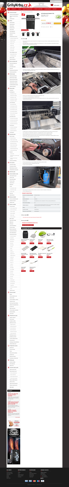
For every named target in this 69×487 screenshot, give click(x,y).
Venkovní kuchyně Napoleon (14, 14)
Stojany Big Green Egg (13, 146)
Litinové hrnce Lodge (13, 189)
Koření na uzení (12, 290)
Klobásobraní (48, 9)
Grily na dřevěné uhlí (13, 61)
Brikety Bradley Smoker (13, 54)
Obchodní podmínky (9, 472)
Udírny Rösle (12, 29)
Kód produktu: (43, 15)
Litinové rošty (12, 177)
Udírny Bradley (12, 22)
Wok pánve (11, 184)
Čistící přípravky (12, 363)
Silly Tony (11, 278)
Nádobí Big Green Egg (13, 143)
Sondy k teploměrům (13, 333)
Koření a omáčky (13, 204)
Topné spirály (12, 50)
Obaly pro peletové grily (13, 385)
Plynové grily (12, 88)
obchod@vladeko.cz (45, 476)
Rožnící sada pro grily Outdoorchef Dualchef (50, 240)
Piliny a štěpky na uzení (13, 52)
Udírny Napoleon (12, 31)
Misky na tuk (12, 365)
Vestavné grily (12, 18)
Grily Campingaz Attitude (13, 111)
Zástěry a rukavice (12, 317)
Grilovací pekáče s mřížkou (14, 299)
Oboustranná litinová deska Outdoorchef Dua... (33, 254)
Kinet (41, 484)
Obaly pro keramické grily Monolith (13, 158)
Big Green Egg (12, 136)
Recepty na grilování (27, 9)
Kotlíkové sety (12, 202)
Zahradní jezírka (31, 474)
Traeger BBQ (12, 285)
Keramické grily (12, 134)
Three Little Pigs (12, 283)
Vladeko (30, 472)
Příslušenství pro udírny (13, 36)
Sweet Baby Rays (12, 281)
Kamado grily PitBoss (13, 160)
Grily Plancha (12, 125)
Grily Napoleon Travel (13, 97)
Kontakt (55, 9)
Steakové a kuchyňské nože (14, 304)
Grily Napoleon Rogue (13, 93)
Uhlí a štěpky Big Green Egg (14, 141)
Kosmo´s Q (11, 262)
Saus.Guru (11, 276)
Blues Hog (11, 243)
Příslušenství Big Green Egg (14, 148)
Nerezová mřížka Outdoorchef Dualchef (24, 254)
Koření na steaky (12, 211)
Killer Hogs (11, 260)
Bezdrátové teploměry (13, 326)
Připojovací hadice (13, 356)
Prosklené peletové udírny (14, 84)
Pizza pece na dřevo (13, 166)
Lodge (11, 186)
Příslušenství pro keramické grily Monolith (14, 156)
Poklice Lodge (12, 191)
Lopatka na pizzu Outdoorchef (32, 240)
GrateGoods (12, 257)
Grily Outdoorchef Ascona (13, 123)
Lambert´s (11, 264)
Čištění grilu (12, 360)
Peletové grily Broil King (13, 79)
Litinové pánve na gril (13, 175)
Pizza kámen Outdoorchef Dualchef (42, 254)
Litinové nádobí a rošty (14, 173)
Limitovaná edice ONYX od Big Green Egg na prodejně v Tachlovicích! (13, 394)
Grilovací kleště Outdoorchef (23, 267)
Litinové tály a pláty (13, 179)
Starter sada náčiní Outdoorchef (49, 254)
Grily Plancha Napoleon (13, 130)
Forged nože (12, 306)
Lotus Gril (11, 68)
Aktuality (10, 390)
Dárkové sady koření (13, 229)
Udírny (11, 20)
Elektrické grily (12, 171)
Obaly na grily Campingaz (13, 378)
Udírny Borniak (12, 24)
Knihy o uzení (12, 43)
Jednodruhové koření (13, 230)
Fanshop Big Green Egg (13, 150)
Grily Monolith (12, 153)
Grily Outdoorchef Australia (14, 118)
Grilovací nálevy (12, 227)
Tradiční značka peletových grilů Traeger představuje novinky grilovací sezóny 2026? (13, 403)
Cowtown (11, 246)
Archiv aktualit (17, 417)
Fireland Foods (12, 253)
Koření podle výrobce (13, 234)
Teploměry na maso (13, 322)
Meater (11, 294)
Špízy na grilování (12, 308)
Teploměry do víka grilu (13, 331)
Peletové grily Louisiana (13, 81)
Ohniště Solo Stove (13, 200)
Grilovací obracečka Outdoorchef (33, 267)
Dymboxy (11, 34)
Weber (11, 288)
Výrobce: (42, 16)
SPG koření (11, 223)
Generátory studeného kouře (14, 38)
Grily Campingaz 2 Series (13, 109)
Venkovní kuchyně (13, 12)
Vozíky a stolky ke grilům (14, 338)
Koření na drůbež (12, 213)
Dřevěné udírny (12, 27)
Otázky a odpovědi (38, 9)
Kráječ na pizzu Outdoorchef (40, 240)
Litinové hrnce (12, 182)
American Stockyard (13, 236)
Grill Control (12, 313)
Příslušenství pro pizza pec (14, 169)
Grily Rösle (11, 90)
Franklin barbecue (12, 255)
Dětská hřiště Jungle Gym (32, 473)
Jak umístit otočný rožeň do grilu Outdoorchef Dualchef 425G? (32, 217)
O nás (19, 9)
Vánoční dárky (12, 297)
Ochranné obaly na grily (14, 367)
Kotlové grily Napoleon (13, 63)
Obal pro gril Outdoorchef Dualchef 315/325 (25, 240)
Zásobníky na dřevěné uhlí (14, 358)
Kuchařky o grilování (13, 336)
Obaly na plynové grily (13, 371)
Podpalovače (12, 354)
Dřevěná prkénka (12, 311)
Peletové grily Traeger (13, 77)
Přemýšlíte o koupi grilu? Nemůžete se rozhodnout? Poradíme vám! (12, 411)
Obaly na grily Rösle (13, 374)
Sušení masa (12, 45)
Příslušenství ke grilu (13, 315)
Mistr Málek (11, 267)
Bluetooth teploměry (13, 329)
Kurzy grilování (12, 340)
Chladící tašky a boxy (13, 343)
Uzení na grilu (12, 319)
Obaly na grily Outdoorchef (14, 376)
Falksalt (11, 250)
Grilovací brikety (12, 349)
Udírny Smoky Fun (12, 59)
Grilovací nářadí (12, 292)
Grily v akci (12, 387)
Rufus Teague (12, 274)
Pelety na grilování (13, 86)
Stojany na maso (12, 301)
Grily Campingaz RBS (13, 104)
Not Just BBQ (12, 269)
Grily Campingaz (12, 102)
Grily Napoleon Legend (13, 100)
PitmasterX (11, 271)
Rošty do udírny (12, 47)
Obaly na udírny (12, 381)
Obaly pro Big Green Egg (13, 139)
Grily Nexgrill (12, 132)
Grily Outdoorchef (12, 66)
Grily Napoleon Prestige (13, 95)
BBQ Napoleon (12, 239)
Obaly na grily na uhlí (13, 369)
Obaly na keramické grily (13, 383)
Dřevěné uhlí (12, 347)
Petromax (11, 193)
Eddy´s (11, 248)
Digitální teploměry (12, 324)
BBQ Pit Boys (12, 241)
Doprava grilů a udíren (10, 473)
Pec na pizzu (12, 162)
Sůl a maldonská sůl (13, 232)
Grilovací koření (12, 206)
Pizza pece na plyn (13, 164)
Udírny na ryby (12, 57)
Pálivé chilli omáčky (13, 220)
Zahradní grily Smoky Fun (14, 70)
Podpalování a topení (13, 345)
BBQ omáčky (12, 218)
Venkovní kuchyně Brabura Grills (14, 16)
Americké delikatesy (13, 225)
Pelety (11, 351)
